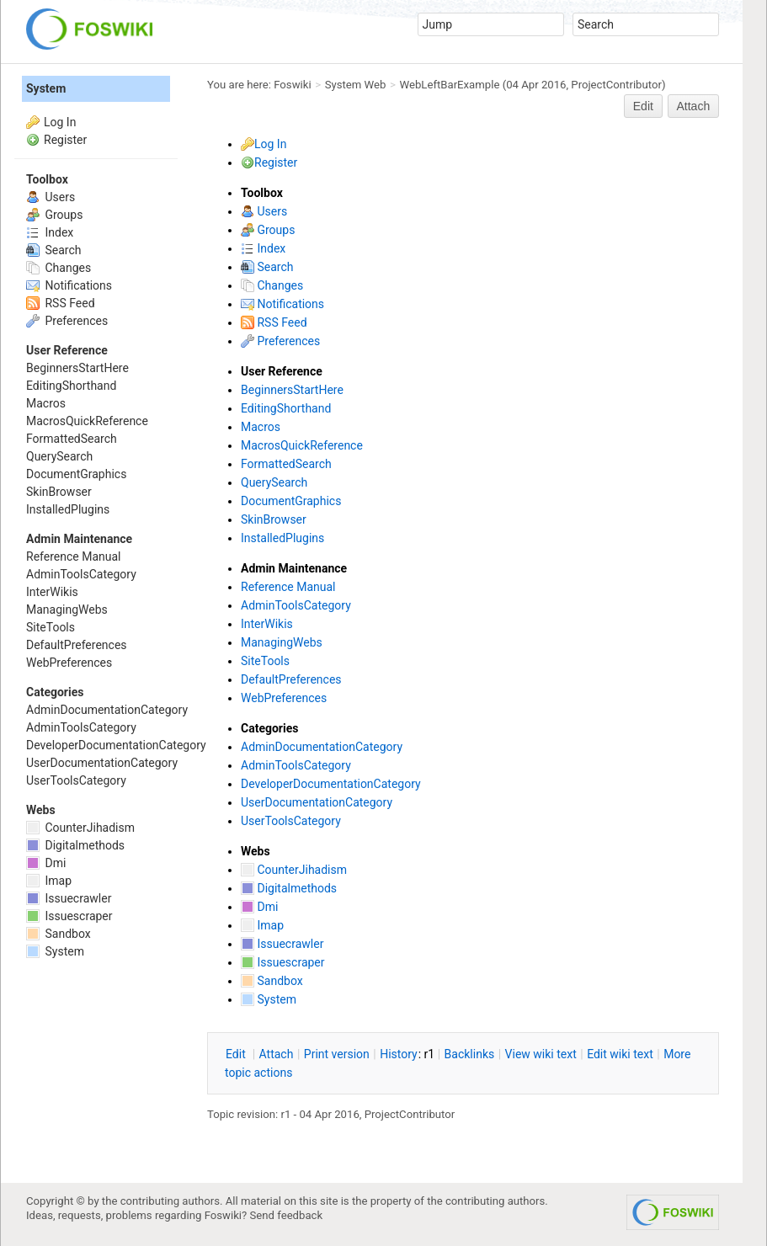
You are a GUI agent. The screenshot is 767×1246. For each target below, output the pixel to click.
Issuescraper (283, 962)
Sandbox (272, 981)
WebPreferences (284, 698)
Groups (268, 230)
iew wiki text (541, 1054)
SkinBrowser (273, 519)
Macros (260, 427)
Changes (272, 285)
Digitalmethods (289, 888)
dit (237, 1054)
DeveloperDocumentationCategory (331, 784)
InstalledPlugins (282, 538)
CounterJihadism (294, 869)
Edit (643, 106)
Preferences (280, 341)
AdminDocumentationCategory (321, 746)
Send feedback (286, 1215)
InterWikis (267, 624)
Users (264, 211)
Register (275, 162)
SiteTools (265, 661)
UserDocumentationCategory (316, 802)
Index (263, 248)
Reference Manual (288, 587)
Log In (270, 144)
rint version (337, 1054)
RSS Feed (274, 322)
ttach (276, 1054)
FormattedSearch (286, 464)
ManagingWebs (281, 642)
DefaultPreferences (291, 679)
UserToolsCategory (291, 821)
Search (267, 267)
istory (399, 1054)
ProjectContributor (616, 84)
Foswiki (292, 84)
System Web (355, 84)
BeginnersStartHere (292, 390)
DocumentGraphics (291, 501)
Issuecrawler (282, 943)
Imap (262, 925)
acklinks (470, 1054)
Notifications (282, 304)
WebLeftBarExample (450, 84)
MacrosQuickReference (302, 445)
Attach (694, 106)
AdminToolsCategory (296, 605)
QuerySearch (274, 482)
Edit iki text (620, 1054)
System (268, 999)
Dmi (259, 906)
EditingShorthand (286, 408)
